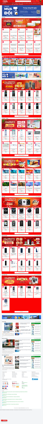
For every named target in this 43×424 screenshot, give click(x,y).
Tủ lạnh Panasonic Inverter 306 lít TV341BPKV (21, 110)
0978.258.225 (4, 397)
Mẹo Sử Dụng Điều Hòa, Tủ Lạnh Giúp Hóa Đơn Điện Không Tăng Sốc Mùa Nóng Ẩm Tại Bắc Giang (37, 331)
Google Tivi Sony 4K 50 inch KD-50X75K (29, 175)
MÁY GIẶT (3, 196)
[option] (6, 65)
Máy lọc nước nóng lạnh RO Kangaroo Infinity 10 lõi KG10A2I (6, 254)
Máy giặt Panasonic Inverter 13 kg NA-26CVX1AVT (21, 214)
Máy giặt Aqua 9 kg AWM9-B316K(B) (37, 214)
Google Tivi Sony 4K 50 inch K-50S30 (13, 175)
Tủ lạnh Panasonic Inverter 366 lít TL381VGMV (29, 110)
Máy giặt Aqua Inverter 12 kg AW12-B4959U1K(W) (29, 214)
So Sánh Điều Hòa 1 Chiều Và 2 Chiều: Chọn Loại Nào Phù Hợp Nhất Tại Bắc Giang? (37, 333)
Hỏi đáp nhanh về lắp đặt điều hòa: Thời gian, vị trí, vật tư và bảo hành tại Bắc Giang (37, 329)
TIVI (2, 157)
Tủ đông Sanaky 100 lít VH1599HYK (29, 66)
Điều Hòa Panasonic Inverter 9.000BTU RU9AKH (37, 48)
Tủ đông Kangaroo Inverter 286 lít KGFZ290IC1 (5, 149)
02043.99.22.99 (4, 392)
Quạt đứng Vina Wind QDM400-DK (13, 66)
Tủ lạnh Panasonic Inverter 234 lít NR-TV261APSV (13, 110)
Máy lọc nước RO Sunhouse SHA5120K (29, 253)
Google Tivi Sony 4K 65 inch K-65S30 (21, 175)
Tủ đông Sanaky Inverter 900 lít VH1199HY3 (13, 149)
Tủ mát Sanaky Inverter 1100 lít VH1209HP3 (13, 136)
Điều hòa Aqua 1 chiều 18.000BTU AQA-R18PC (5, 35)
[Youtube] (5, 386)
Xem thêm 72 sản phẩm (21, 155)
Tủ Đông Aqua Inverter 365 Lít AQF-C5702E (29, 136)
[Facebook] (3, 386)
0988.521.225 (4, 395)
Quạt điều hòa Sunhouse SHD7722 (13, 293)
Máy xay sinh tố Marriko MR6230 (6, 66)
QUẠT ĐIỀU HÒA (4, 274)
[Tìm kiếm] (30, 1)
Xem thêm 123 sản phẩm (21, 194)
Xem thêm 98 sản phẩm (21, 54)
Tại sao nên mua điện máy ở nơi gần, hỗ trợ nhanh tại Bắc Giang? (37, 327)
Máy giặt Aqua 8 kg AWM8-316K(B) (29, 227)
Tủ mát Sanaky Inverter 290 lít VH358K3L (5, 136)
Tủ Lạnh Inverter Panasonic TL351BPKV (37, 110)
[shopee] (4, 388)
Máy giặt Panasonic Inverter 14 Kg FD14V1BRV (13, 227)
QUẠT (12, 4)
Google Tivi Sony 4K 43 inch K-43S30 (37, 175)
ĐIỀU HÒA (3, 17)
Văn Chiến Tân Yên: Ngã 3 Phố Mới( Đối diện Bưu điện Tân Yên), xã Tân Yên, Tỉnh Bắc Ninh (13, 401)
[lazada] (5, 388)
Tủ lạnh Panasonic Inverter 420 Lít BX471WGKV (5, 97)
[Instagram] (7, 386)
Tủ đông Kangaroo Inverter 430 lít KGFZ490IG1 (37, 136)
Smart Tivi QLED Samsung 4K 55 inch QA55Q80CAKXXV (29, 188)
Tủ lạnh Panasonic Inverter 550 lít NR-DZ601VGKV (13, 97)
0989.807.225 (4, 402)
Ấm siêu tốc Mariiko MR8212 (21, 66)
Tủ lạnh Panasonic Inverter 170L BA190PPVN (37, 97)
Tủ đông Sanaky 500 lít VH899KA (21, 149)
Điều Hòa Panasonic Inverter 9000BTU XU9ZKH (29, 35)
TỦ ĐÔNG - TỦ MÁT (5, 118)
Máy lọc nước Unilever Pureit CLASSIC (37, 253)
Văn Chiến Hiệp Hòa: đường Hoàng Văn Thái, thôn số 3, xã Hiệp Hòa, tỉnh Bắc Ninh (12, 399)
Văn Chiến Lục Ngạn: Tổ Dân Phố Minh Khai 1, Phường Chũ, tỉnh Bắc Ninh (11, 396)
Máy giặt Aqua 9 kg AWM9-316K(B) (21, 227)
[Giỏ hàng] (40, 1)
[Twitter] (4, 386)
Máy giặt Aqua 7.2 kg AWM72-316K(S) (37, 227)
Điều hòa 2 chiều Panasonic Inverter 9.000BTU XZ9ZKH (14, 35)
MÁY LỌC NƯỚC (4, 235)
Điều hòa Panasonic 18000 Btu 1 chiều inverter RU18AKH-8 (29, 48)
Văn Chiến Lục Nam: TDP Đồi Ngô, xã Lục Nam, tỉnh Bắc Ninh (10, 394)
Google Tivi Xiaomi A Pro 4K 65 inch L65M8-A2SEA (13, 188)
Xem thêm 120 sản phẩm (21, 233)
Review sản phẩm (5, 338)
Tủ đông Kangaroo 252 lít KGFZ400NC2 (29, 149)
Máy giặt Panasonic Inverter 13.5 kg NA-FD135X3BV (6, 227)
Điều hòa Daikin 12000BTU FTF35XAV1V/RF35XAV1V (21, 35)
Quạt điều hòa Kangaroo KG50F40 (21, 293)
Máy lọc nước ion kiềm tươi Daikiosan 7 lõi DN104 (37, 266)
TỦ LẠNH (3, 79)
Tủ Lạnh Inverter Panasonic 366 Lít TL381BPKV (29, 97)
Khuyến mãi (33, 323)
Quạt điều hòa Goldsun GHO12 (29, 292)
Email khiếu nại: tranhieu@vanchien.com (34, 375)
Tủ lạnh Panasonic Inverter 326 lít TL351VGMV (5, 110)
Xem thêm (21, 311)
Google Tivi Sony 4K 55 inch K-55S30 (5, 175)
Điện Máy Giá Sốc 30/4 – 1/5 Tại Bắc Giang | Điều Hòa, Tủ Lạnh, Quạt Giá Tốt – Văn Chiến (37, 324)
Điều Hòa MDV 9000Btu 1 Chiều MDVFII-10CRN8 (21, 48)
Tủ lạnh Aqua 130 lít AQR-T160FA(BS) (37, 66)
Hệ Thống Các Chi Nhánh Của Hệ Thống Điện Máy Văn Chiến (6, 379)
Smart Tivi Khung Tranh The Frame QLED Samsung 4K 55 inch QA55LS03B (21, 188)
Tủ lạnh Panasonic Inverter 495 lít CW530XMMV (21, 97)
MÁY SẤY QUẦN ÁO (16, 4)
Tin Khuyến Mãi (21, 4)
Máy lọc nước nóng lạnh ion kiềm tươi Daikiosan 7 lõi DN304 (21, 266)
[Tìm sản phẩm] (22, 1)
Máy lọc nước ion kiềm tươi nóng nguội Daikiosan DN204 (29, 266)
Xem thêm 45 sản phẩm (21, 272)
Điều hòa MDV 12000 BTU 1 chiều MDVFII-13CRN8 (14, 48)
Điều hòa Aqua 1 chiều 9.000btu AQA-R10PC (37, 35)
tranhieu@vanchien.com (24, 382)
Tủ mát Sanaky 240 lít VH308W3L (21, 136)
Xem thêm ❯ (38, 17)
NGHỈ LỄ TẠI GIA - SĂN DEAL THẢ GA (9, 57)
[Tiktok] (3, 388)
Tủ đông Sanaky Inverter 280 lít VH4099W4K (37, 149)
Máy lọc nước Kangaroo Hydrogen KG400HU (13, 253)
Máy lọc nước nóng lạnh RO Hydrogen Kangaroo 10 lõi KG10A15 (6, 266)
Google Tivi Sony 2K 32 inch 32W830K (6, 188)
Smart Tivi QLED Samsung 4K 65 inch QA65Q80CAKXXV (37, 188)
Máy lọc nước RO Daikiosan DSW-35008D (14, 266)
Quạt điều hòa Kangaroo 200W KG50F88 (37, 293)
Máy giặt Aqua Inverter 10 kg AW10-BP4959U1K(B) (6, 214)
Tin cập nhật (4, 321)
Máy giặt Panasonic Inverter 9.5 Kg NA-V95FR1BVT (13, 214)
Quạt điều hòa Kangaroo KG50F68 (5, 293)
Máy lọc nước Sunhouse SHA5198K (21, 253)
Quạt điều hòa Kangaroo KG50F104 (5, 305)
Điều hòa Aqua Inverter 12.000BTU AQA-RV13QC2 (6, 48)
